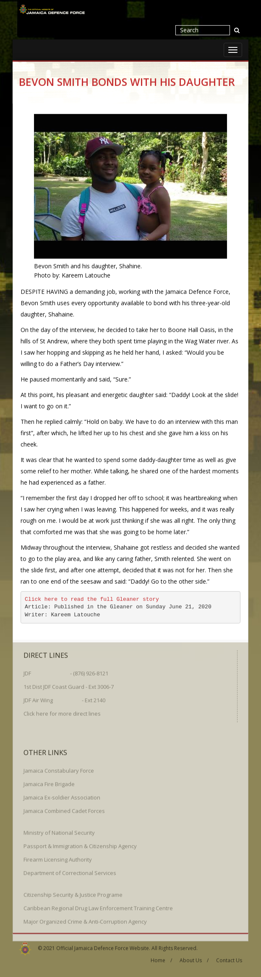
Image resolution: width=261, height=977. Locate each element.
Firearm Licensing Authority (57, 857)
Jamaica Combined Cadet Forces (64, 809)
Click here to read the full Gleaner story (92, 599)
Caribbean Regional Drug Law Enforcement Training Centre (98, 906)
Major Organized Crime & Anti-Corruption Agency (85, 919)
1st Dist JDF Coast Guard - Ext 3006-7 (68, 685)
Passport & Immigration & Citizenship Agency (80, 844)
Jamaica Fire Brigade (49, 782)
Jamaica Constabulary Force (58, 768)
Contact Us (229, 958)
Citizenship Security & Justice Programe (73, 892)
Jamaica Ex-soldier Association (61, 795)
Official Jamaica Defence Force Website (102, 945)
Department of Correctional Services (69, 871)
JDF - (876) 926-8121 (65, 671)
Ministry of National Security (59, 830)
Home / (161, 958)
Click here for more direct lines (62, 711)
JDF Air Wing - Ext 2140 (64, 698)
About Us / (194, 958)
